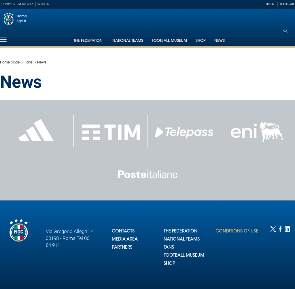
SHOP (169, 264)
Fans (29, 62)
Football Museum (169, 41)
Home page (10, 62)
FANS (169, 247)
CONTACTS (123, 231)
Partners (43, 4)
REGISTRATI (287, 4)
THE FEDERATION (180, 231)
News (219, 41)
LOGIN (270, 4)
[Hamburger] (3, 39)
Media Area (25, 4)
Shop (201, 41)
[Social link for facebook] (280, 251)
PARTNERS (122, 247)
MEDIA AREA (125, 239)
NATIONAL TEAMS (182, 239)
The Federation (88, 41)
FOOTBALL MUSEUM (184, 256)
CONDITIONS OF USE (236, 231)
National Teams (127, 41)
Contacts (8, 4)
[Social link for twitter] (273, 251)
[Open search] (285, 31)
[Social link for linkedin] (287, 251)
